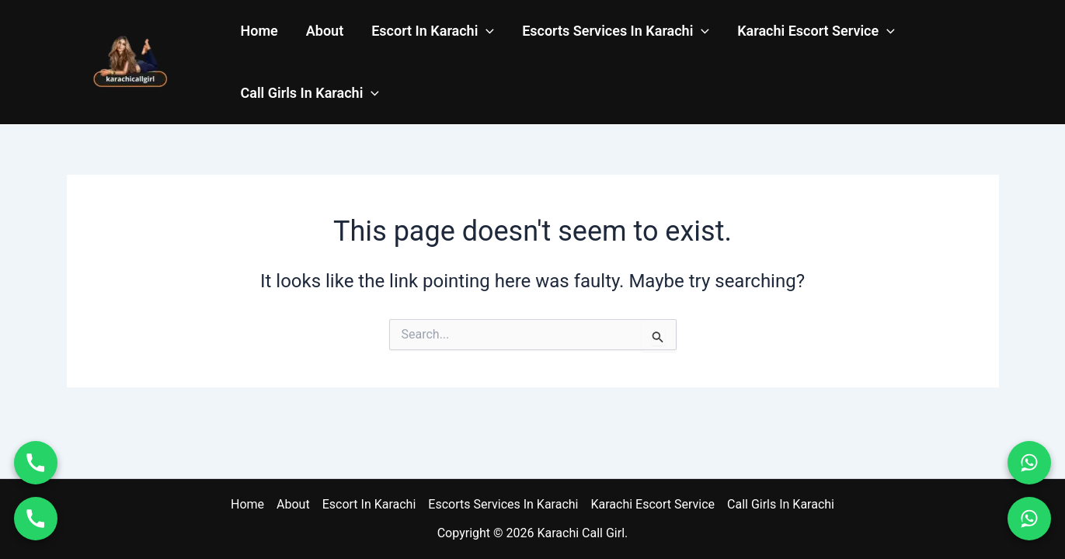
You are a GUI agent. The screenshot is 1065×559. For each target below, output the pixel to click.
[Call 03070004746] (35, 462)
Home (259, 31)
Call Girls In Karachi (310, 93)
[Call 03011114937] (35, 518)
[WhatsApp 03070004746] (1029, 462)
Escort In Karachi (432, 31)
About (324, 31)
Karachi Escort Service (816, 31)
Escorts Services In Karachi (615, 31)
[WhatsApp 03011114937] (1029, 518)
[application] (486, 31)
